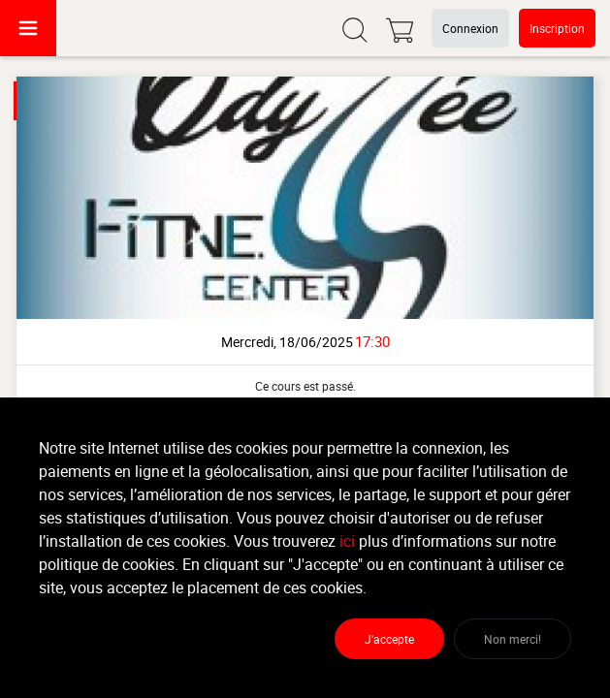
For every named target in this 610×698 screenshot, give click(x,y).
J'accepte (389, 639)
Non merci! (512, 639)
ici (347, 541)
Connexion (470, 28)
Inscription (557, 28)
